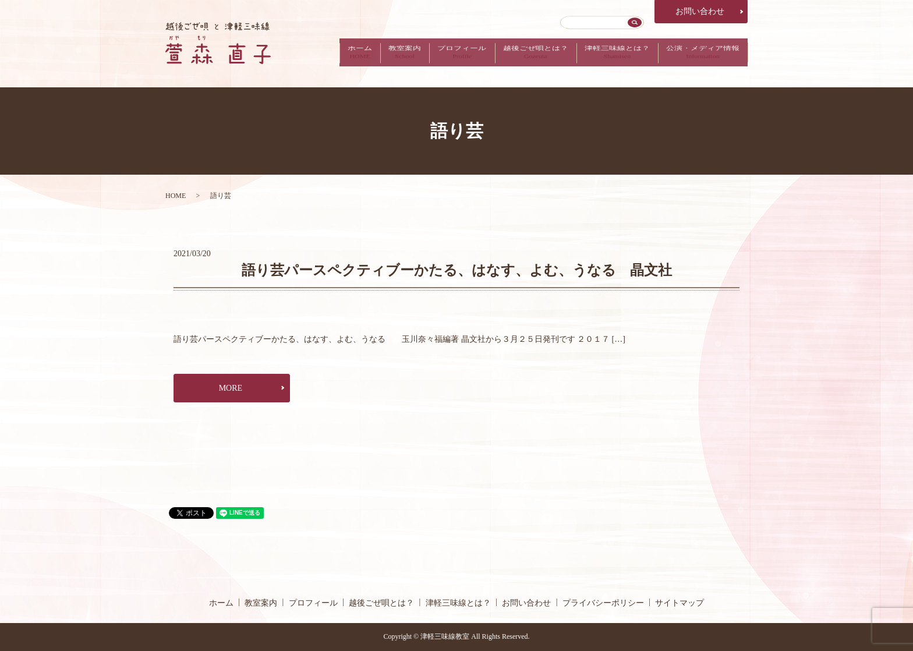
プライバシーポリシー (603, 603)
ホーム (342, 58)
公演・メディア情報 (701, 58)
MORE (230, 388)
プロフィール (450, 58)
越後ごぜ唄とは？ (527, 58)
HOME (175, 196)
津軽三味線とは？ (612, 58)
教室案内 (390, 58)
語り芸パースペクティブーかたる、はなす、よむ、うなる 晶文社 (457, 270)
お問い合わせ (699, 11)
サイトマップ (679, 603)
